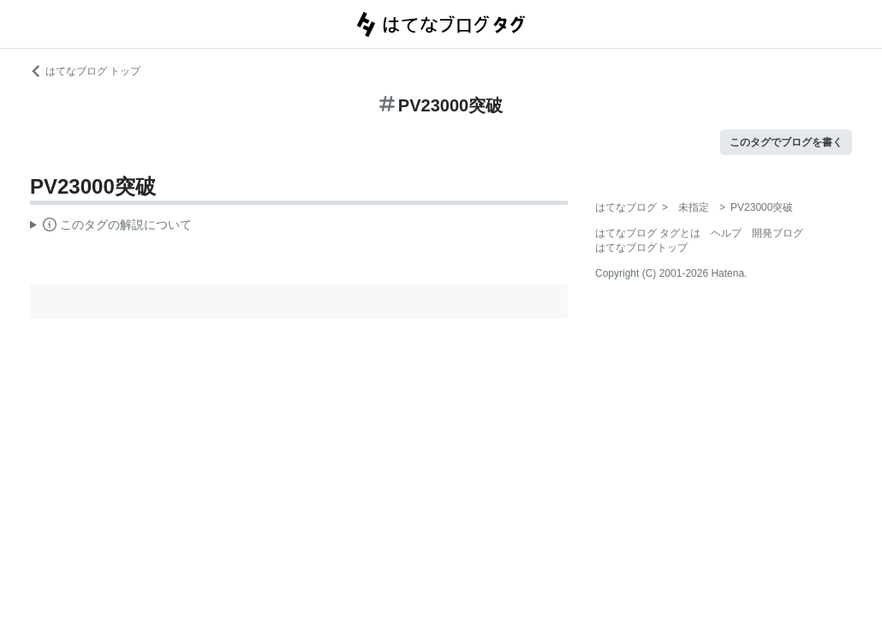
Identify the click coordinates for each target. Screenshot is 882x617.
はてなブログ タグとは (647, 233)
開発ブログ (777, 233)
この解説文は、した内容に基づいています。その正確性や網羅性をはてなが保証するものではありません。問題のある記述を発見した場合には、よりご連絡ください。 (111, 227)
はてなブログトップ (641, 248)
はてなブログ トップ (85, 71)
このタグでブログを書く (786, 142)
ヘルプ (726, 233)
